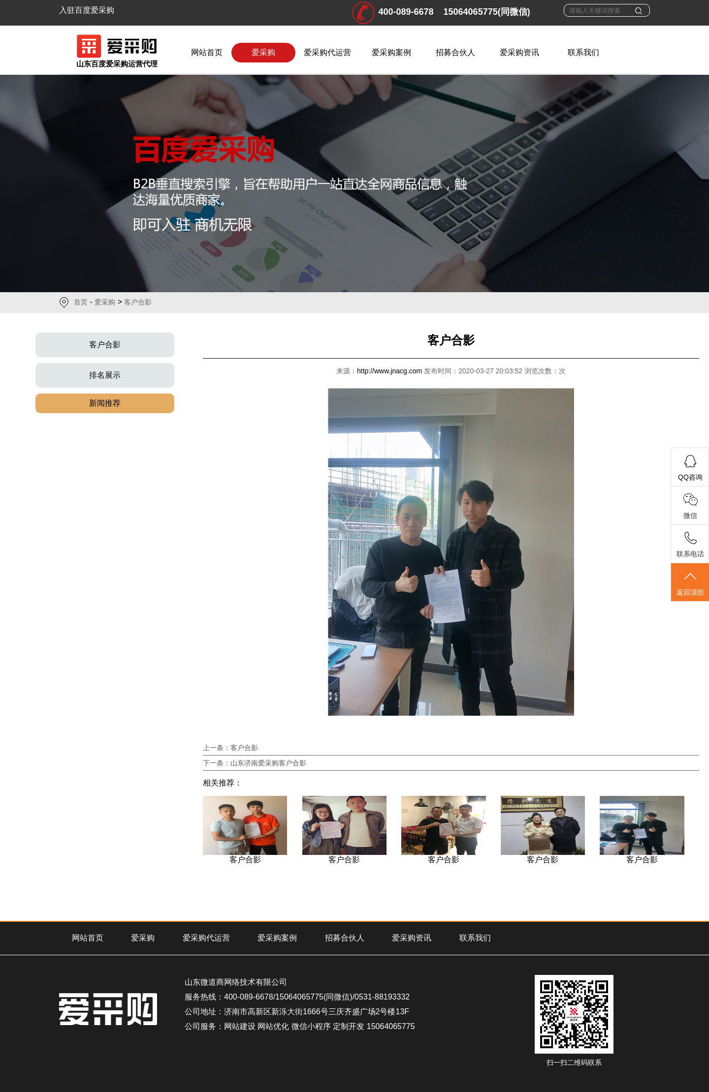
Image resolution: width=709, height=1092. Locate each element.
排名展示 (105, 375)
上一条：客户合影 (230, 748)
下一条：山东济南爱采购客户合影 (254, 763)
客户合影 (138, 302)
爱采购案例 (391, 52)
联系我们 (583, 52)
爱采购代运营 (327, 52)
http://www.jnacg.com (390, 371)
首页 (81, 302)
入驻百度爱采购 (86, 10)
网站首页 (207, 52)
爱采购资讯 (519, 52)
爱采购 (263, 52)
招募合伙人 (455, 52)
